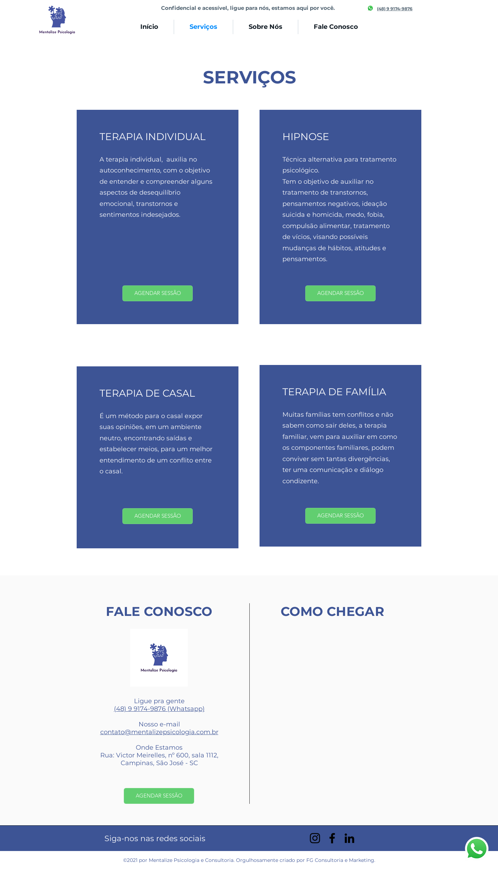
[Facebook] (332, 838)
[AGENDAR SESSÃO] (157, 293)
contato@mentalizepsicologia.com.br (159, 732)
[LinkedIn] (349, 838)
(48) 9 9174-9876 (395, 8)
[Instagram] (315, 838)
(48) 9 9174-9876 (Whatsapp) (159, 709)
